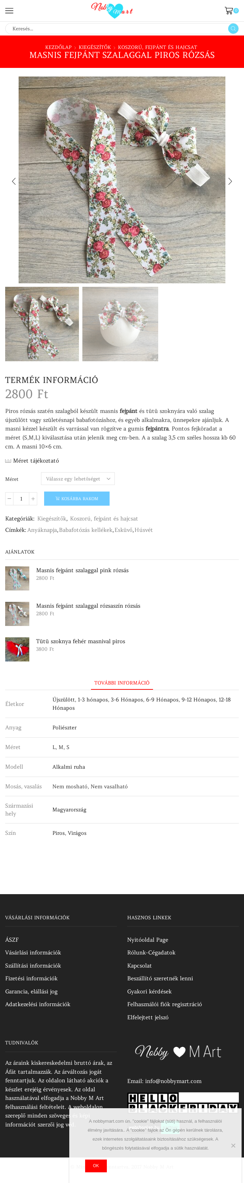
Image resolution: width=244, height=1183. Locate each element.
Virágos (77, 833)
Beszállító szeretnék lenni (160, 978)
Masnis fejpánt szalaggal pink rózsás (82, 570)
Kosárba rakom (79, 498)
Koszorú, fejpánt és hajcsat (157, 47)
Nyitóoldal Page (147, 939)
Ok (96, 1165)
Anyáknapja (42, 529)
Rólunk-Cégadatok (151, 952)
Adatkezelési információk (37, 1004)
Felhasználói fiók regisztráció (164, 1004)
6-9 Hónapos (162, 699)
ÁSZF (12, 939)
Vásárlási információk (33, 952)
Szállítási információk (33, 965)
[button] (13, 181)
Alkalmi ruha (68, 767)
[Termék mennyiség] (21, 498)
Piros (58, 833)
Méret (12, 479)
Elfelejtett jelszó (148, 1017)
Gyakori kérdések (149, 991)
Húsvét (143, 529)
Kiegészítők (95, 47)
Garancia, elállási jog (31, 991)
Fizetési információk (31, 978)
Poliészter (64, 727)
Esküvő (123, 529)
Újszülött (63, 699)
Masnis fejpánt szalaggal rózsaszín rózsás (88, 605)
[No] (233, 1145)
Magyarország (69, 809)
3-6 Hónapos (127, 699)
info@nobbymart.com (173, 1081)
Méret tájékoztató (36, 460)
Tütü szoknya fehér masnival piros (80, 641)
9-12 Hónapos (199, 699)
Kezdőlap (58, 47)
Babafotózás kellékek (85, 529)
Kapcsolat (139, 965)
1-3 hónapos (93, 699)
